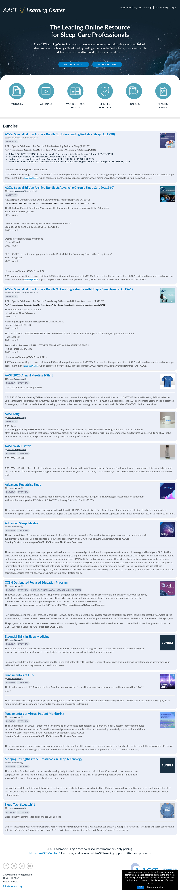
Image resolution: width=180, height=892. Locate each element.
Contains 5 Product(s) (15, 639)
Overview (11, 141)
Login (173, 7)
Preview (10, 382)
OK (140, 887)
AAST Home (125, 7)
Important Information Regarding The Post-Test (56, 589)
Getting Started (73, 64)
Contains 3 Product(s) (15, 678)
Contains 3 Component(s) (16, 137)
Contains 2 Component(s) (16, 417)
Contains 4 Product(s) (15, 717)
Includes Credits (32, 137)
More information (155, 887)
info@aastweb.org (12, 885)
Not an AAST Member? (44, 852)
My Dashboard (107, 64)
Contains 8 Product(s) (15, 488)
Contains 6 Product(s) (15, 526)
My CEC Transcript (143, 7)
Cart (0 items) (161, 7)
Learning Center (31, 177)
